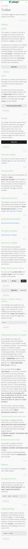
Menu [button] (1, 2)
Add (3, 496)
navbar (6, 469)
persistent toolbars (10, 235)
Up (8, 496)
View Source (6, 71)
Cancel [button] (5, 281)
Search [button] (26, 2)
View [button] (5, 322)
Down (13, 496)
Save (23, 281)
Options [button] (22, 290)
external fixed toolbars (11, 223)
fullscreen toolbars (15, 211)
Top (24, 114)
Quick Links (22, 20)
